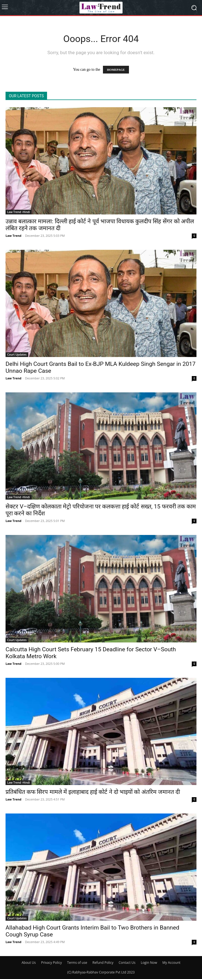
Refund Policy (102, 962)
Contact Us (127, 962)
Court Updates (17, 354)
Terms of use (77, 962)
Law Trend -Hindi (18, 212)
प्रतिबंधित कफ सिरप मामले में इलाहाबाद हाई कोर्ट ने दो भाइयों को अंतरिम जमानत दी (93, 792)
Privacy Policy (51, 962)
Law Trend (13, 235)
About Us (29, 962)
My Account (171, 962)
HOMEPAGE (116, 69)
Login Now (149, 962)
